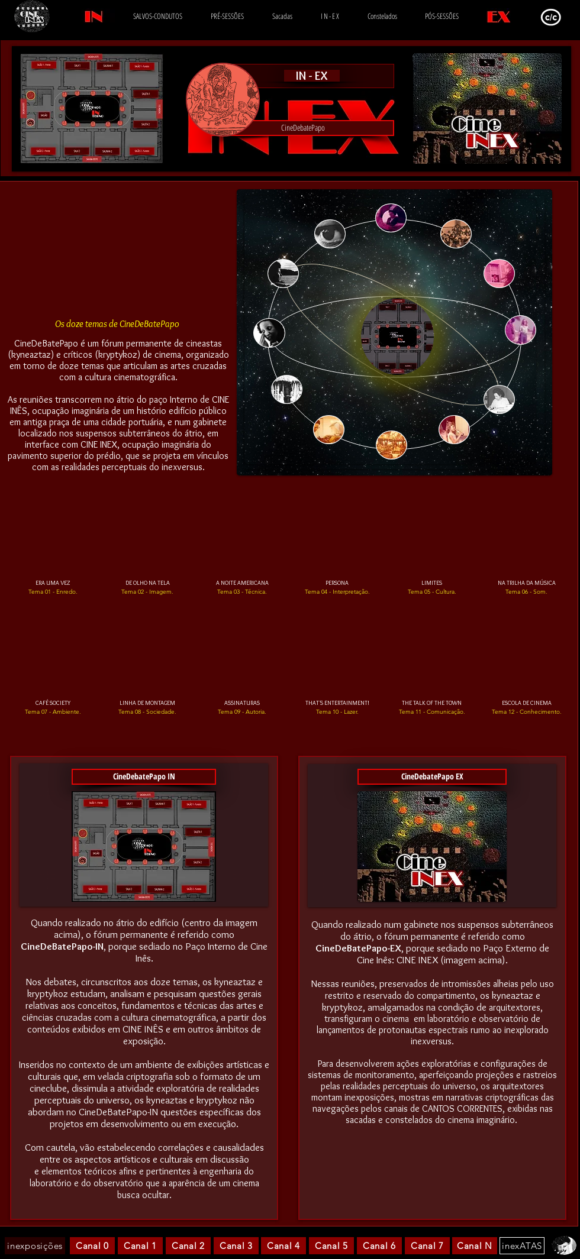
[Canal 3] (236, 1245)
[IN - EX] (312, 76)
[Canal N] (474, 1245)
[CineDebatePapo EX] (432, 777)
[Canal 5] (331, 1245)
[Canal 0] (92, 1245)
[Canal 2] (188, 1245)
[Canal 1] (140, 1245)
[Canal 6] (379, 1245)
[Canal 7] (427, 1245)
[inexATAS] (522, 1245)
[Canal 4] (283, 1245)
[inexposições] (35, 1245)
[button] (302, 128)
